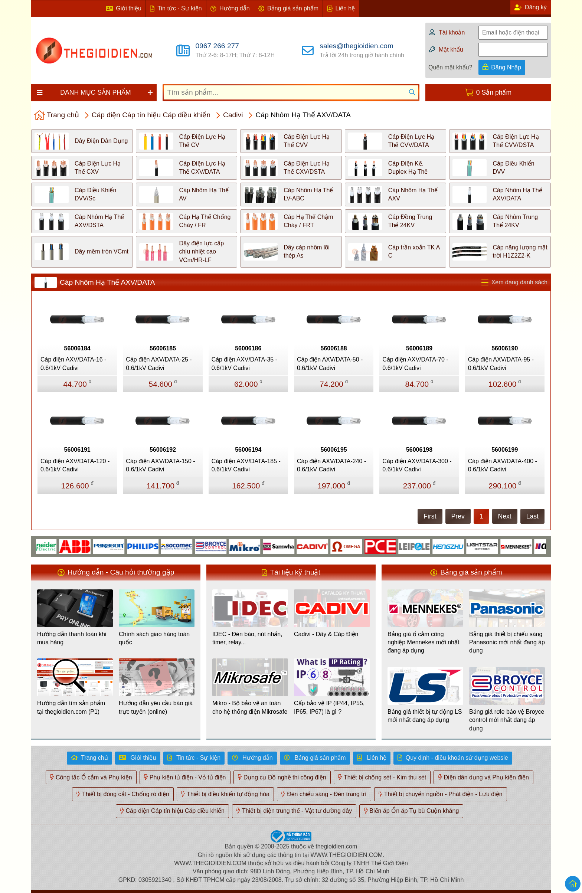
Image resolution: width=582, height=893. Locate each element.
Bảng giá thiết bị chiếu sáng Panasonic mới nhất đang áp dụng (507, 642)
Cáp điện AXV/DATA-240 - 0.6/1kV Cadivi (331, 465)
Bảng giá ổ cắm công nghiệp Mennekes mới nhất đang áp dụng (423, 642)
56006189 (419, 348)
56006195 (334, 449)
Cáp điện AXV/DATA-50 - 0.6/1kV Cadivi (330, 363)
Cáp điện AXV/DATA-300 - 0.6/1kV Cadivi (416, 465)
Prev (458, 516)
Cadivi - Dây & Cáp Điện (326, 634)
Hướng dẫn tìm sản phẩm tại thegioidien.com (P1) (71, 707)
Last (532, 516)
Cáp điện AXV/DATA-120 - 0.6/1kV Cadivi (74, 465)
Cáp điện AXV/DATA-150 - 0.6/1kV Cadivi (160, 465)
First (430, 516)
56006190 (504, 348)
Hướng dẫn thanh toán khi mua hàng (72, 638)
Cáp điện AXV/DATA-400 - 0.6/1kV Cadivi (502, 465)
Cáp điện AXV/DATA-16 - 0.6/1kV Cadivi (73, 363)
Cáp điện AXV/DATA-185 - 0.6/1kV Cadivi (246, 465)
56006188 (334, 348)
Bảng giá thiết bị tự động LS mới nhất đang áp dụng (425, 716)
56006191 (77, 449)
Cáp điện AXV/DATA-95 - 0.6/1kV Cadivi (501, 363)
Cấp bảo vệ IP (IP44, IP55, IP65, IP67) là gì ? (329, 707)
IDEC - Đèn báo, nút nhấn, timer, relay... (247, 638)
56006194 (248, 449)
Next (504, 516)
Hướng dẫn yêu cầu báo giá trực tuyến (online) (156, 707)
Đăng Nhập (506, 67)
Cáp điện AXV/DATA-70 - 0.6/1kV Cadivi (415, 363)
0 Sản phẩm (493, 92)
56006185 (163, 348)
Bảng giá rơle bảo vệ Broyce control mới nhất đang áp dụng (506, 720)
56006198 (419, 449)
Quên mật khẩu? (450, 67)
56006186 (248, 348)
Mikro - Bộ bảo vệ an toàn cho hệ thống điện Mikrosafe (249, 707)
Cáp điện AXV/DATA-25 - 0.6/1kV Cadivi (159, 363)
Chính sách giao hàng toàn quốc (154, 638)
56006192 (163, 449)
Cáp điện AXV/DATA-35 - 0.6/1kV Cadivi (244, 363)
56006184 (77, 348)
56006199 (504, 449)
